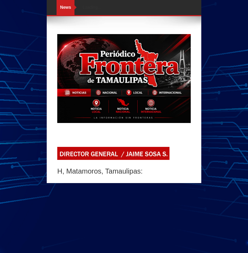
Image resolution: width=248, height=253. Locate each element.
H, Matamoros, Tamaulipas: (100, 171)
